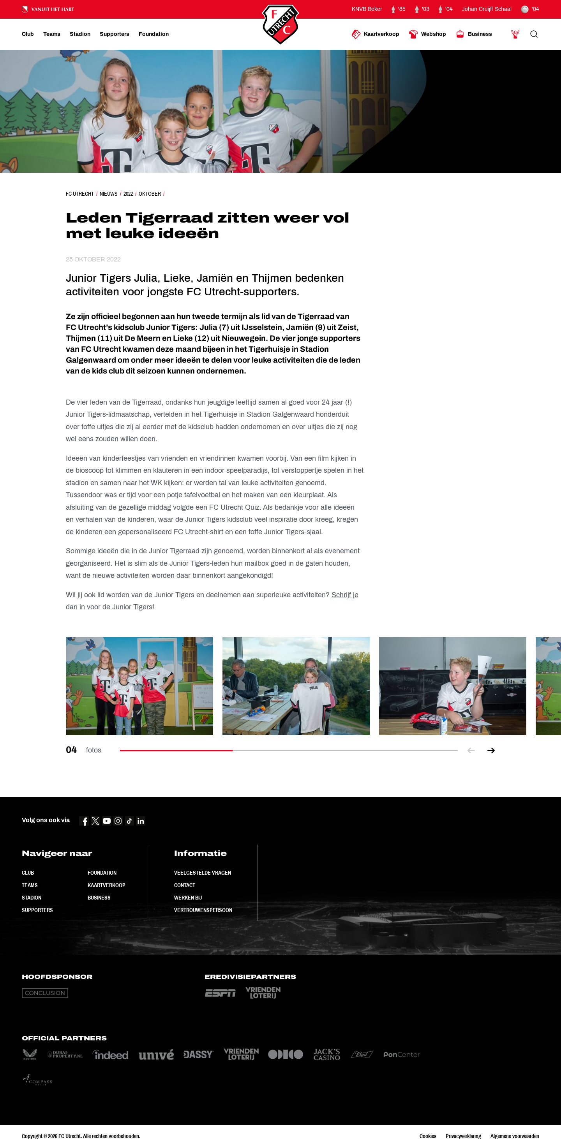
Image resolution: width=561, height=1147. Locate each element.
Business (99, 897)
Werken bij (188, 897)
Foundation (102, 872)
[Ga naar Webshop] (427, 34)
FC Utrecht (80, 193)
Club (28, 872)
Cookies (428, 1136)
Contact (184, 885)
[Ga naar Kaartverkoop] (375, 34)
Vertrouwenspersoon (203, 910)
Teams (30, 885)
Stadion (31, 897)
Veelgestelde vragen (202, 872)
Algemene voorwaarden (514, 1136)
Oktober (150, 193)
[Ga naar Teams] (51, 34)
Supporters (37, 910)
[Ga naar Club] (28, 34)
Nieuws (109, 193)
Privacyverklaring (463, 1136)
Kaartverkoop (106, 885)
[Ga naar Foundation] (154, 34)
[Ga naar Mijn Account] (515, 34)
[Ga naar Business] (473, 34)
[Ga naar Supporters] (114, 34)
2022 (128, 193)
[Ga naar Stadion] (80, 34)
